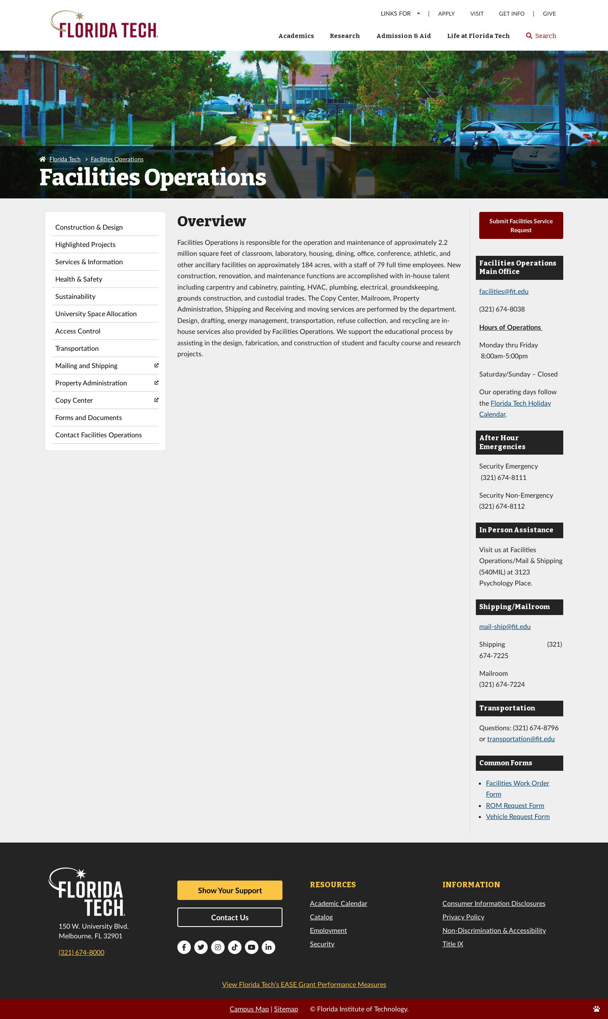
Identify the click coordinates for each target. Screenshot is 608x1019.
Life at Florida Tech (478, 36)
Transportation (77, 348)
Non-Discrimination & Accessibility (494, 930)
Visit (477, 14)
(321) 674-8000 (81, 952)
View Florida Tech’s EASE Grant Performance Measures (304, 984)
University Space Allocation (96, 313)
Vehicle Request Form (518, 816)
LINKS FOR (401, 13)
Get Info (511, 14)
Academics (296, 36)
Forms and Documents (88, 417)
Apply (446, 14)
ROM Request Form (515, 805)
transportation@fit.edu (521, 738)
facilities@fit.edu (504, 291)
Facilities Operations (117, 159)
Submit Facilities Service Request (521, 225)
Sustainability (75, 296)
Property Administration (91, 383)
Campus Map (249, 1009)
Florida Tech (65, 159)
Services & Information (89, 261)
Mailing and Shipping (86, 365)
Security (322, 944)
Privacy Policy (463, 917)
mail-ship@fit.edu (505, 626)
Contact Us (230, 917)
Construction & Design (89, 227)
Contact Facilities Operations (98, 435)
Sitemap (286, 1009)
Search (540, 38)
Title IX (452, 944)
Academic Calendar (338, 903)
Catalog (321, 917)
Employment (328, 930)
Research (345, 36)
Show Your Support (230, 890)
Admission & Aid (403, 36)
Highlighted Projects (85, 244)
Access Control (77, 331)
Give (549, 14)
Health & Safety (78, 279)
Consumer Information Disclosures (494, 903)
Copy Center (74, 400)
